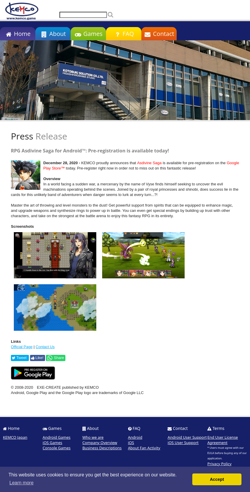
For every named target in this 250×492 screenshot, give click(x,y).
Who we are (93, 437)
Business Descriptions (102, 448)
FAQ (123, 34)
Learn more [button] (21, 482)
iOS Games (52, 442)
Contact (159, 34)
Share (55, 358)
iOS (131, 442)
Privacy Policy (219, 463)
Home (17, 34)
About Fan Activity (144, 448)
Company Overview (99, 442)
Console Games (57, 448)
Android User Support (187, 437)
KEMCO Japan (15, 437)
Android (135, 437)
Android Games (57, 437)
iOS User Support (183, 442)
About (53, 34)
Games (88, 34)
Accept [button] (217, 479)
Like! (37, 357)
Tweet (19, 357)
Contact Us (45, 347)
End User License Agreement (222, 440)
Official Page (21, 347)
